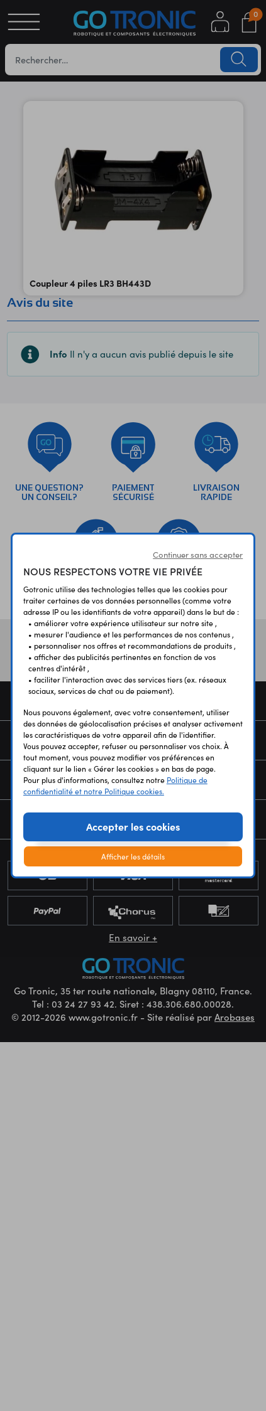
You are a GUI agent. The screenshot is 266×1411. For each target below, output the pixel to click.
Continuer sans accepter (198, 554)
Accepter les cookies (133, 826)
